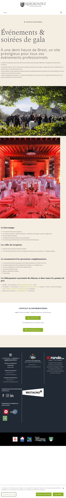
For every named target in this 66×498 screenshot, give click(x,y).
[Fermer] (63, 489)
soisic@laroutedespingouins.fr (10, 382)
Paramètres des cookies (8, 495)
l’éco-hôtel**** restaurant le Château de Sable (15, 289)
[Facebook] (3, 395)
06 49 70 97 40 (9, 372)
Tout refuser (58, 495)
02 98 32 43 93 (9, 380)
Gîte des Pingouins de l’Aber (25, 285)
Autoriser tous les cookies (44, 495)
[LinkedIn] (11, 395)
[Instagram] (7, 395)
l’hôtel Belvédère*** (21, 291)
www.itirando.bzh (56, 373)
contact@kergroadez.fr (11, 374)
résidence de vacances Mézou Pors (30, 287)
